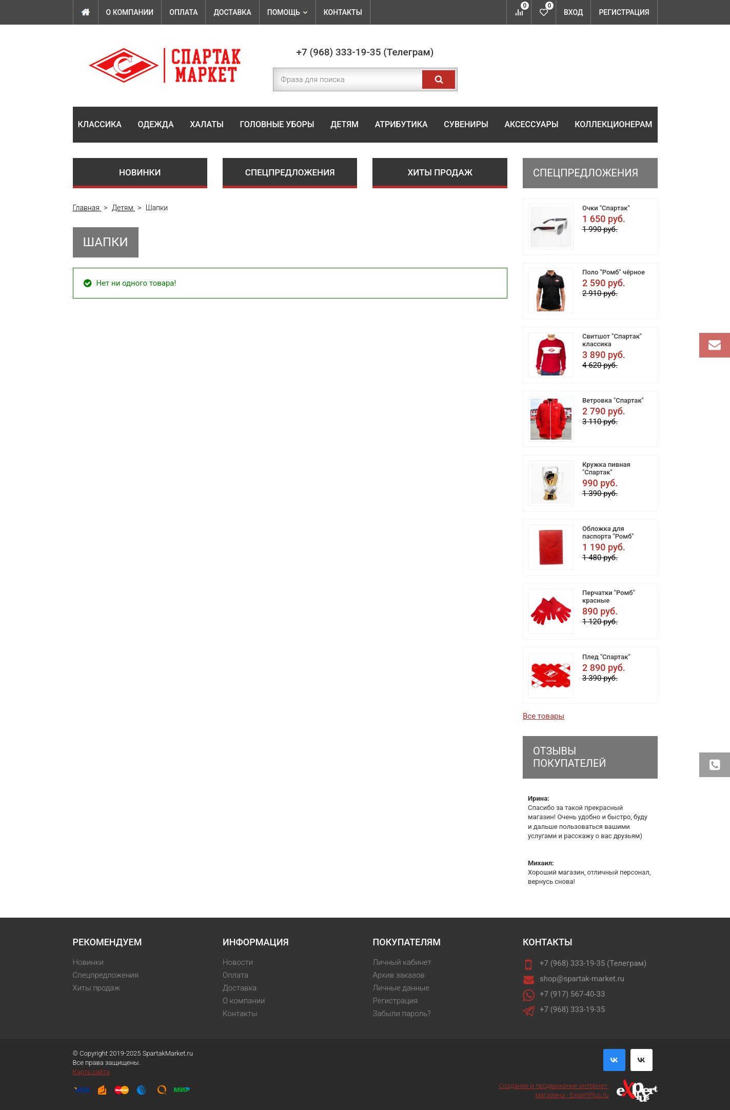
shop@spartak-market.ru (582, 978)
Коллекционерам (613, 124)
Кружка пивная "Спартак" (606, 468)
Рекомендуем (107, 942)
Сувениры (466, 124)
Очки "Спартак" (606, 208)
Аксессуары (531, 124)
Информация (256, 942)
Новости (238, 962)
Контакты (343, 12)
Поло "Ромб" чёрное (613, 272)
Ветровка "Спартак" (613, 400)
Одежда (156, 124)
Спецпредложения (290, 172)
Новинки (140, 172)
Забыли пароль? (402, 1013)
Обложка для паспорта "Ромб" (608, 532)
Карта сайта (91, 1072)
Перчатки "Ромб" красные (608, 596)
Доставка (232, 12)
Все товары (543, 716)
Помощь (287, 12)
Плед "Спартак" (606, 657)
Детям (344, 124)
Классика (100, 124)
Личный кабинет (402, 962)
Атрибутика (401, 124)
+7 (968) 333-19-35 (572, 1009)
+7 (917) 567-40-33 (572, 994)
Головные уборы (277, 124)
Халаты (207, 124)
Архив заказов (399, 975)
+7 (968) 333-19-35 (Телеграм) (365, 52)
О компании (130, 12)
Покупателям (407, 942)
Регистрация (624, 12)
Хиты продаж (439, 172)
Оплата (183, 12)
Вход (573, 12)
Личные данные (401, 988)
